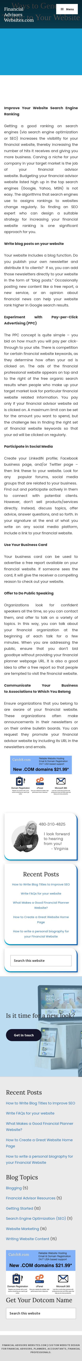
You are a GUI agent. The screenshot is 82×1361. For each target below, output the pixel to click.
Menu (70, 9)
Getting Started (19, 1208)
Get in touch (24, 1035)
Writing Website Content (27, 1238)
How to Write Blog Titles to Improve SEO (41, 884)
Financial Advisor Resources (30, 1198)
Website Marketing (22, 1228)
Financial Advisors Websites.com (19, 14)
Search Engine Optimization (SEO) (36, 1218)
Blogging (14, 1188)
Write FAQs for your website (41, 893)
